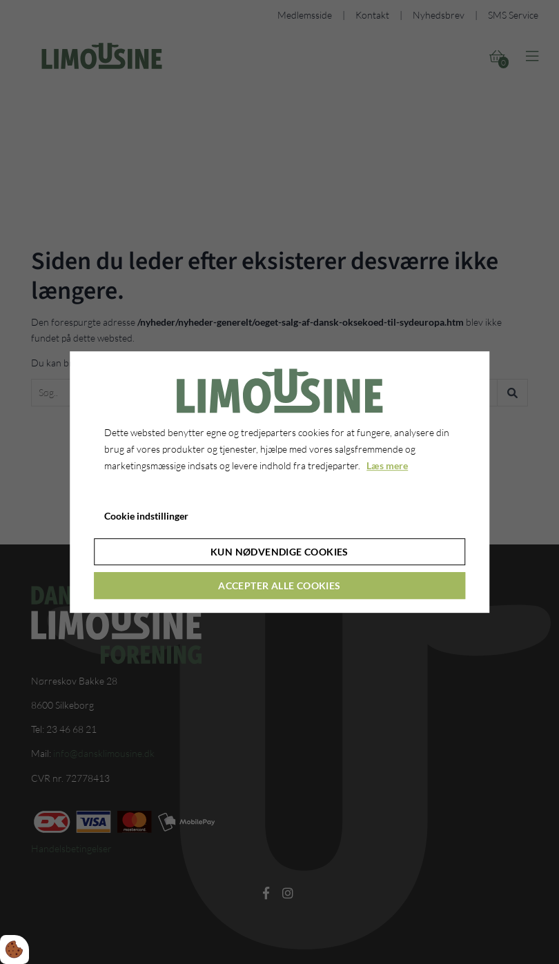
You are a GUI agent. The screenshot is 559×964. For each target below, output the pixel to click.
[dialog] (279, 482)
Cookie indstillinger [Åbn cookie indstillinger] (146, 516)
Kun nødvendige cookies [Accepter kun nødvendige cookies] (279, 552)
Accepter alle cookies (279, 585)
